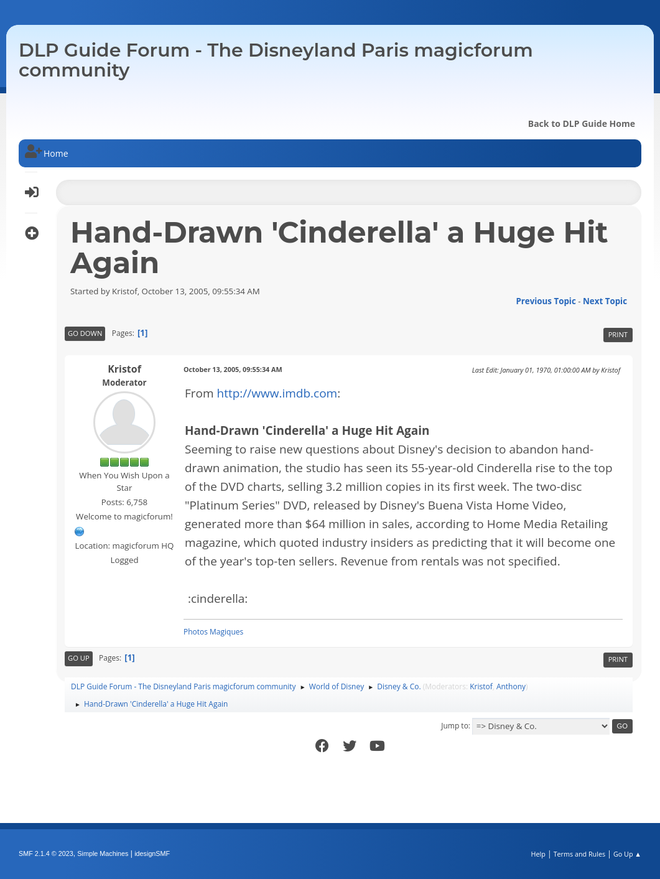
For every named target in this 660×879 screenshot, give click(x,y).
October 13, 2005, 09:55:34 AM (233, 369)
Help (538, 853)
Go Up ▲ (627, 853)
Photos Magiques (213, 631)
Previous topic (545, 301)
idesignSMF (152, 853)
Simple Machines (102, 853)
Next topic (605, 301)
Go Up (79, 658)
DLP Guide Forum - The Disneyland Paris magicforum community (276, 60)
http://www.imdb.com (277, 393)
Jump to (454, 725)
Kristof (124, 369)
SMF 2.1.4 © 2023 (46, 853)
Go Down (85, 333)
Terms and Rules (580, 853)
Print (618, 334)
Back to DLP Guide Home (581, 123)
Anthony (511, 686)
